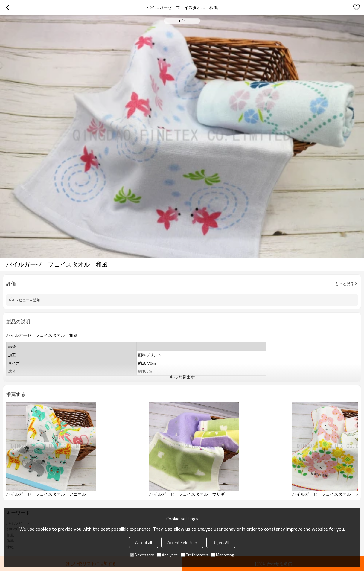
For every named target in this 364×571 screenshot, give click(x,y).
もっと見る (344, 284)
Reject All (221, 542)
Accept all (143, 542)
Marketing (222, 555)
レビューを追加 (27, 300)
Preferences (194, 555)
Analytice (167, 555)
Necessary (142, 555)
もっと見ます (182, 377)
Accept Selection (182, 542)
